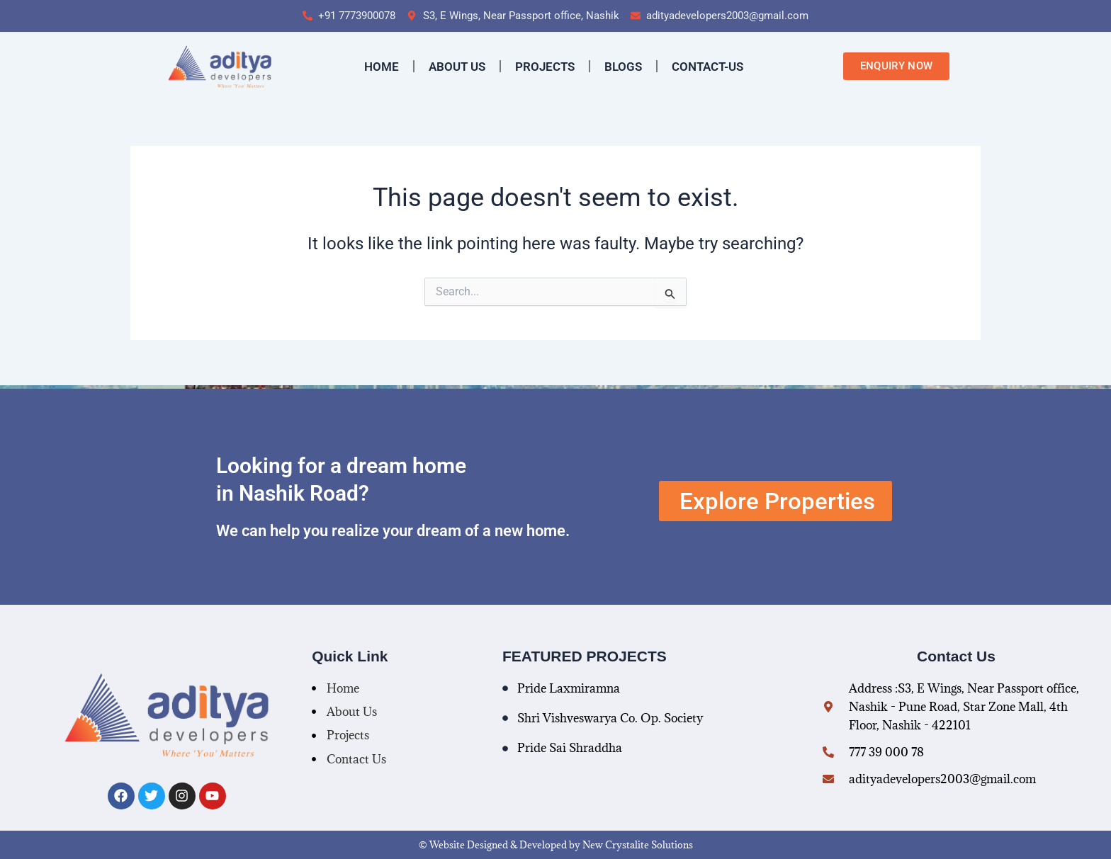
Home (381, 66)
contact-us (707, 66)
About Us (457, 66)
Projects (545, 66)
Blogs (623, 66)
